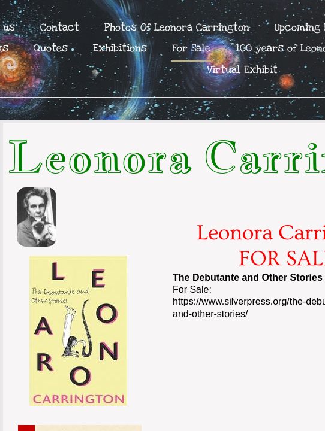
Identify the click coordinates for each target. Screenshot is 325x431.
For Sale (191, 48)
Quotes (51, 48)
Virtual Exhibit (242, 70)
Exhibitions (120, 48)
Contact (59, 27)
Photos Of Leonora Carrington (176, 27)
